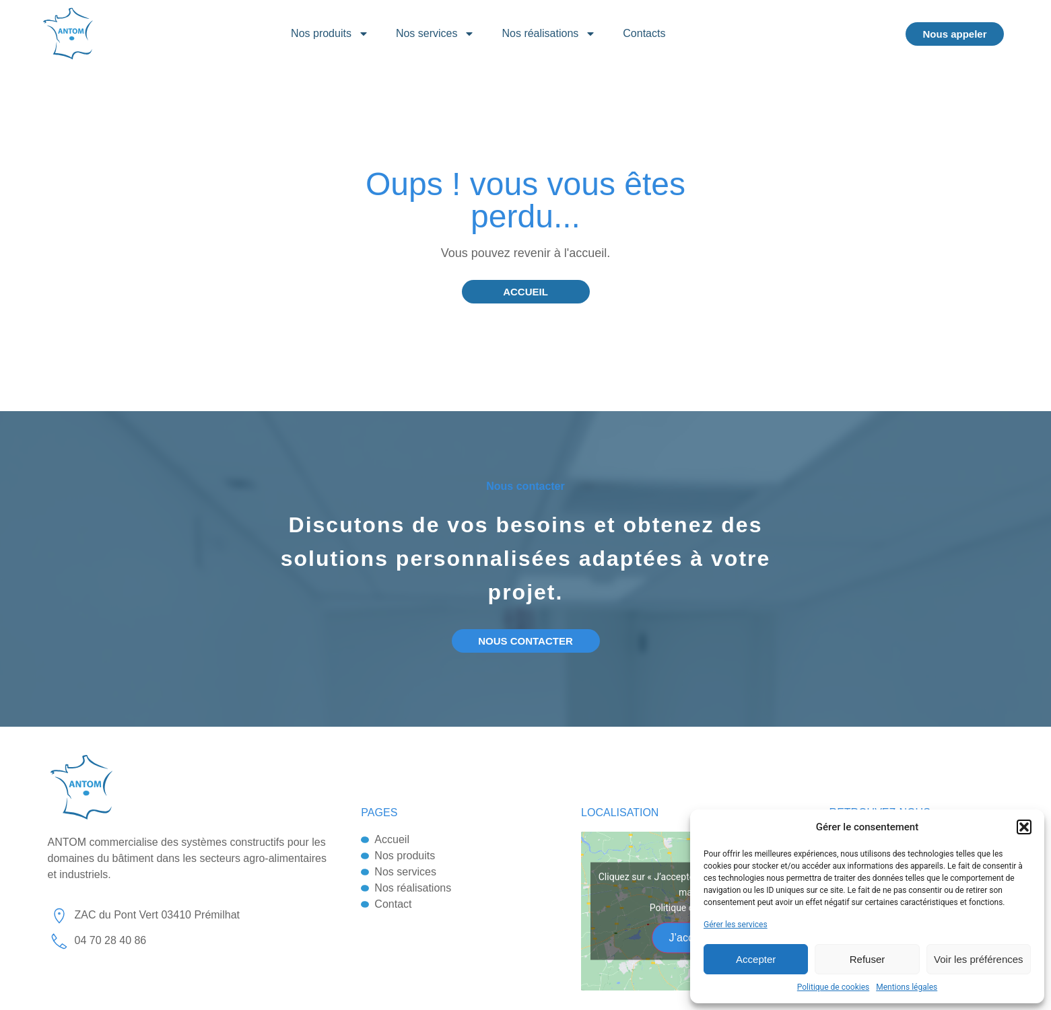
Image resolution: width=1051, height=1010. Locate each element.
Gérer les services (736, 924)
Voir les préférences (978, 959)
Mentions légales (906, 987)
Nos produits (330, 34)
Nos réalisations (549, 34)
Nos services (435, 34)
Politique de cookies (833, 987)
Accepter (756, 959)
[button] (1024, 827)
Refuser (867, 959)
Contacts (644, 33)
